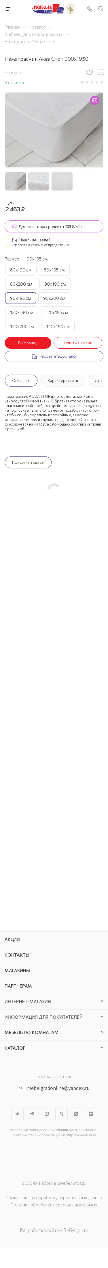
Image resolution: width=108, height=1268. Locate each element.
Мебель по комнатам (31, 1032)
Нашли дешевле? (34, 240)
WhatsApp (76, 1114)
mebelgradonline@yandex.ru (58, 1088)
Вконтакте (17, 1114)
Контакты (17, 955)
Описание (21, 380)
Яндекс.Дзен (91, 1114)
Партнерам (18, 985)
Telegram (32, 1114)
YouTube (47, 1114)
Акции (12, 939)
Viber (61, 1114)
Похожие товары (28, 462)
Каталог (15, 1048)
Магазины (17, 970)
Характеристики (63, 380)
